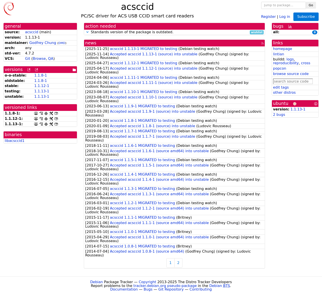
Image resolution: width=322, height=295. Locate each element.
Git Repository (171, 289)
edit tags (281, 87)
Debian (96, 282)
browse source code (291, 74)
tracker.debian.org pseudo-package (165, 286)
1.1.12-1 (41, 86)
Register (268, 16)
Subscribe (306, 17)
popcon (279, 68)
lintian (278, 54)
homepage (282, 49)
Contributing (201, 289)
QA (50, 58)
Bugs (148, 289)
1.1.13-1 (41, 91)
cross (305, 63)
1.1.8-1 (40, 75)
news (90, 43)
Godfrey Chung (42, 43)
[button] (87, 32)
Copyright (147, 282)
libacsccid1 (14, 141)
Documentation (124, 289)
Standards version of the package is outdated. (174, 32)
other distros (284, 92)
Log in (284, 16)
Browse (39, 58)
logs (290, 59)
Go (311, 5)
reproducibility (286, 63)
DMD (61, 43)
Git (27, 58)
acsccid (31, 32)
